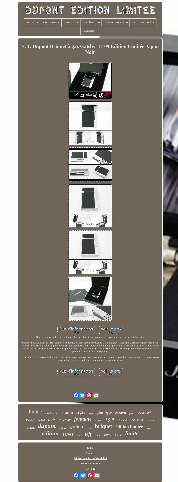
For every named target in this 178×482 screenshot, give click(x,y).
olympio (67, 412)
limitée (34, 411)
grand (62, 427)
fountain (123, 420)
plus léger (104, 412)
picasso (150, 428)
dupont (47, 425)
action (79, 436)
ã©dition (120, 412)
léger (80, 412)
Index (90, 448)
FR (93, 468)
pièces (131, 414)
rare (118, 434)
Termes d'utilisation (90, 463)
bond (107, 434)
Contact (90, 453)
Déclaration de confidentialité (90, 458)
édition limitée (129, 426)
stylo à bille (145, 412)
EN (87, 468)
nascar (98, 435)
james (68, 434)
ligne (109, 418)
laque (91, 413)
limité (132, 433)
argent (31, 427)
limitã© (30, 420)
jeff (88, 434)
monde (151, 420)
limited (41, 420)
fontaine (83, 419)
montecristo (52, 413)
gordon (76, 426)
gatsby (89, 428)
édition (50, 433)
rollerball (65, 420)
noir (51, 419)
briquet (103, 426)
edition (98, 420)
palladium (138, 420)
